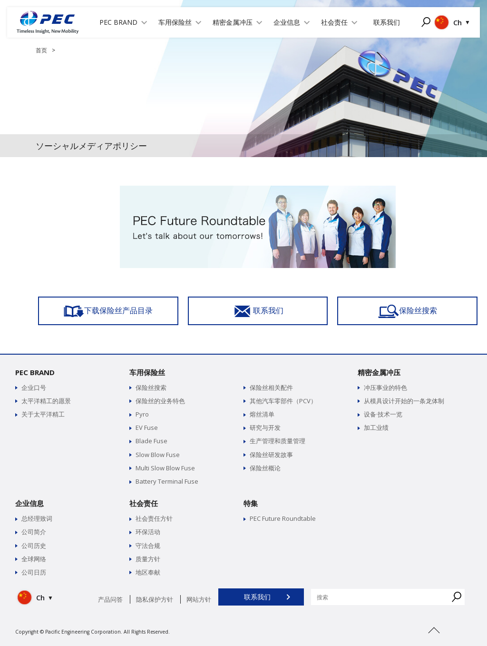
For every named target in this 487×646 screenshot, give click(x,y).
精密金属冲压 (379, 372)
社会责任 (143, 503)
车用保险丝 (147, 372)
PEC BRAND (35, 372)
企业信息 (29, 503)
